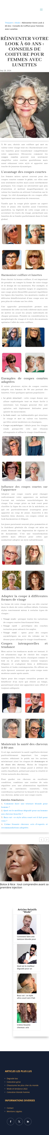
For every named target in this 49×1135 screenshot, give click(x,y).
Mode (17, 22)
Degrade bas (12, 1078)
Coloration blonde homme (18, 1092)
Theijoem (9, 22)
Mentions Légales (14, 1111)
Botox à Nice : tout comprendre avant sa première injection (24, 886)
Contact (10, 1108)
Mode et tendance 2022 (17, 1089)
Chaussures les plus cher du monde (22, 1085)
